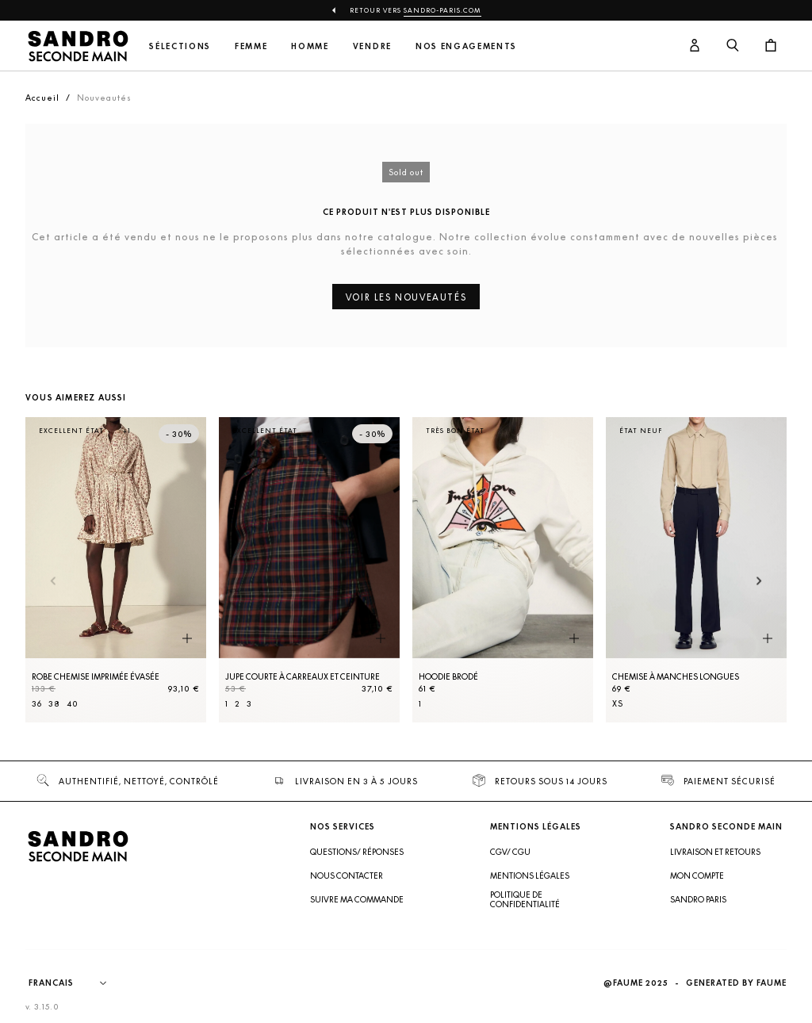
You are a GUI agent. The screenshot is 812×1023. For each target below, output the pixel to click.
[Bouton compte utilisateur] (694, 46)
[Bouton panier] (771, 46)
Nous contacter (346, 875)
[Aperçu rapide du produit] (187, 639)
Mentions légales (529, 875)
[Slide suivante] (759, 582)
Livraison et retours (715, 851)
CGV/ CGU (510, 851)
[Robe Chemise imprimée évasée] (115, 569)
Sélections (180, 46)
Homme (309, 46)
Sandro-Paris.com (442, 10)
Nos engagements (466, 46)
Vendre (372, 46)
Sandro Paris (698, 899)
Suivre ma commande (357, 899)
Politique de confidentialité (525, 899)
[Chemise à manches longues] (696, 569)
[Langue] (75, 983)
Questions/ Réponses (357, 851)
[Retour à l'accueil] (77, 46)
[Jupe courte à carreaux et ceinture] (309, 569)
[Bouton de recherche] (733, 46)
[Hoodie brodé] (502, 569)
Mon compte (697, 875)
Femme (251, 46)
